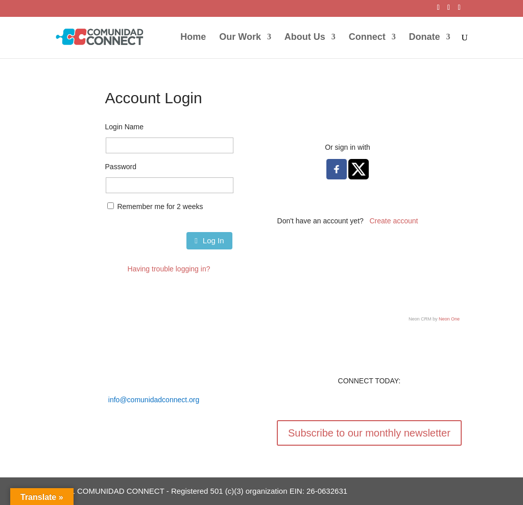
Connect (367, 37)
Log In (209, 240)
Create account (394, 221)
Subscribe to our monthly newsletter (369, 433)
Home (193, 37)
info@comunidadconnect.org (153, 400)
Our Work (240, 37)
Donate (424, 37)
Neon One (449, 319)
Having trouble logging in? (169, 269)
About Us (304, 37)
